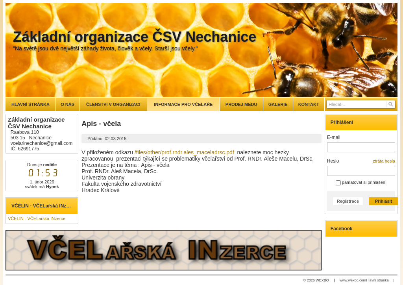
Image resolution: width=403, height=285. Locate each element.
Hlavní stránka (377, 280)
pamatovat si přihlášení (361, 182)
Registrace (348, 201)
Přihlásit (383, 201)
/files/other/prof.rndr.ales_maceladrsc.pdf (184, 152)
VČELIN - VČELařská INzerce (36, 218)
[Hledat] (390, 104)
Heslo (333, 161)
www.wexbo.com (353, 280)
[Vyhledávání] (361, 104)
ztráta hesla (384, 161)
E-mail (333, 137)
